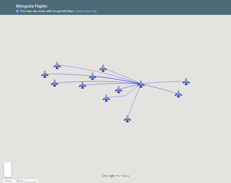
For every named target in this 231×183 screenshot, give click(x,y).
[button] (127, 119)
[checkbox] (51, 6)
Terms (8, 181)
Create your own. (86, 11)
